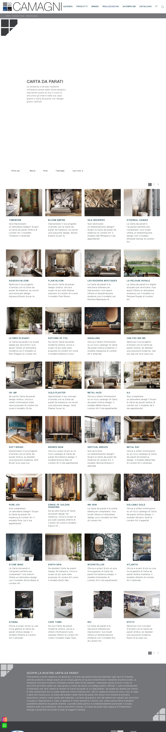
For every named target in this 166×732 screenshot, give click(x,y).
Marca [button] (32, 171)
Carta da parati (32, 16)
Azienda (68, 6)
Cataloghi (145, 6)
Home (8, 16)
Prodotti (82, 6)
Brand (95, 6)
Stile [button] (45, 171)
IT (156, 6)
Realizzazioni (110, 6)
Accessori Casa (18, 16)
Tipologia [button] (60, 171)
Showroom (129, 6)
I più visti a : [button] (78, 171)
